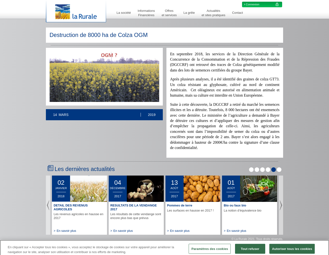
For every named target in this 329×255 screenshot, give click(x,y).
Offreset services (169, 13)
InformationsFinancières (146, 13)
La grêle (189, 12)
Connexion (263, 4)
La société (124, 12)
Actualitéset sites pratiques (213, 13)
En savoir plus (65, 231)
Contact (237, 12)
